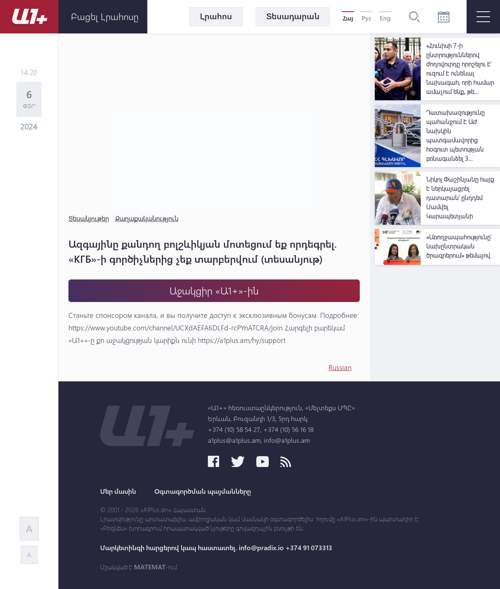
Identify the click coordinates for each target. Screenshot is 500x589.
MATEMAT (150, 567)
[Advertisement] (437, 321)
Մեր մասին (118, 491)
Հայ (348, 18)
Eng (385, 18)
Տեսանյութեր (88, 218)
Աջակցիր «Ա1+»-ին (214, 290)
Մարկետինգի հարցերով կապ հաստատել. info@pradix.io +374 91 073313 (216, 548)
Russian (339, 367)
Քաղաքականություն (146, 218)
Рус (366, 18)
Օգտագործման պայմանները (202, 491)
